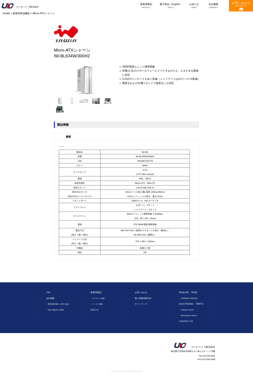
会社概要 (213, 6)
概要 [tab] (68, 136)
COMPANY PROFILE (190, 298)
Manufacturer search (190, 316)
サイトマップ (141, 304)
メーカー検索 (98, 304)
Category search (188, 310)
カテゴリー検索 (99, 298)
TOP (48, 292)
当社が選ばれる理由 (56, 310)
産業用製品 (146, 6)
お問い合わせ (141, 292)
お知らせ (194, 6)
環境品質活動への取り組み (59, 304)
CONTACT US (241, 5)
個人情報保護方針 (144, 298)
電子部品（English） (171, 6)
